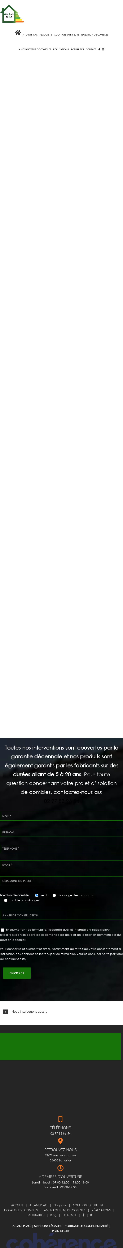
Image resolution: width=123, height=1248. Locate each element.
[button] (61, 997)
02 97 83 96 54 (61, 787)
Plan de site (61, 1217)
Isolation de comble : (15, 881)
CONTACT (69, 1201)
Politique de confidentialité (86, 1212)
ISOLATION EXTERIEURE (88, 1191)
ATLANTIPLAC (38, 1191)
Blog (53, 1201)
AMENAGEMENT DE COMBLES (64, 1196)
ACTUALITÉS (36, 1201)
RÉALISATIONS (101, 1196)
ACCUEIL (17, 1191)
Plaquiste (59, 1191)
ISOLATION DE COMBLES (21, 1196)
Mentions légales (47, 1212)
